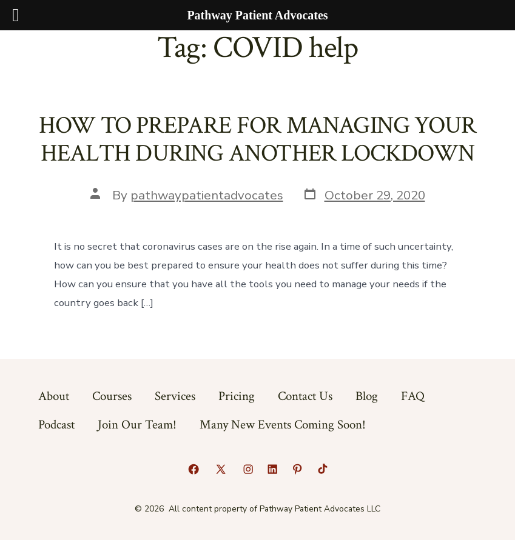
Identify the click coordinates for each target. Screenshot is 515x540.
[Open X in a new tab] (221, 469)
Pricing (236, 396)
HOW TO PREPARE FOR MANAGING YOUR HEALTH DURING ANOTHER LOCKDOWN (258, 139)
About (53, 396)
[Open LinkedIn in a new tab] (272, 469)
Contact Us (305, 396)
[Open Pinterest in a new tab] (297, 469)
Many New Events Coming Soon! (283, 424)
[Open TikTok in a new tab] (321, 469)
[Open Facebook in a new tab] (193, 469)
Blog (366, 396)
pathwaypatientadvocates (206, 195)
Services (175, 396)
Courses (112, 396)
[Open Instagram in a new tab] (248, 469)
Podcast (56, 424)
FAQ (413, 396)
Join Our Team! (137, 424)
